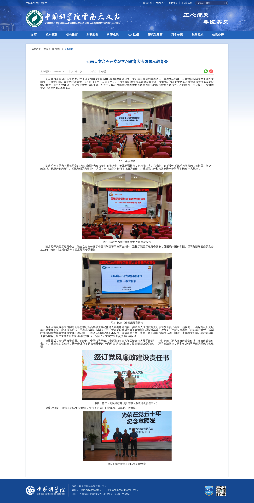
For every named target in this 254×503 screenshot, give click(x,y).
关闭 (102, 71)
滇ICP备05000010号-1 (92, 490)
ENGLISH (160, 3)
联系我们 (147, 3)
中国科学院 (186, 3)
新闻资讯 (56, 49)
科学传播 (177, 34)
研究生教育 (155, 34)
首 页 (33, 34)
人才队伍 (133, 34)
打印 (93, 71)
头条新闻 (69, 49)
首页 (46, 49)
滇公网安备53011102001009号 (123, 490)
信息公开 (218, 34)
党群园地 (197, 34)
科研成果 (113, 34)
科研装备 (92, 34)
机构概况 (51, 34)
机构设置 (72, 34)
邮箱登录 (173, 3)
